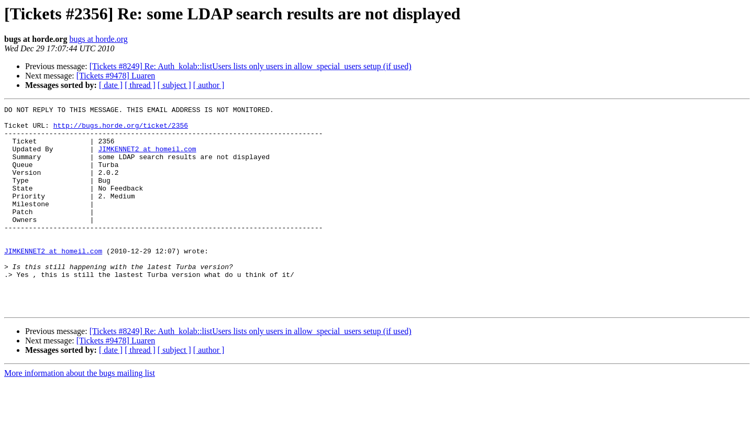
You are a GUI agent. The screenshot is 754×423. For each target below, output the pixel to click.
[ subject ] (174, 85)
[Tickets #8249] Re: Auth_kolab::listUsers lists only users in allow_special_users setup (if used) (251, 66)
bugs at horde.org (98, 39)
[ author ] (209, 85)
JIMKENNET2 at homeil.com (147, 158)
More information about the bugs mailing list (79, 413)
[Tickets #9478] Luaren (116, 75)
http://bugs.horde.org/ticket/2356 (120, 130)
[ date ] (111, 85)
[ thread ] (140, 85)
